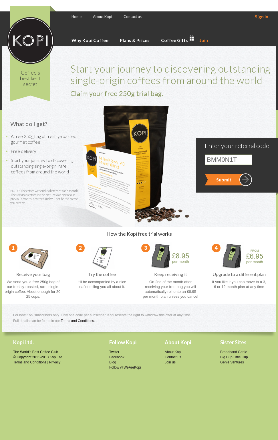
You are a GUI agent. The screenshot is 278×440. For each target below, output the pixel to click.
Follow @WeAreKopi (125, 367)
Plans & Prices (135, 40)
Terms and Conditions (77, 321)
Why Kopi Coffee (90, 40)
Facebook (116, 357)
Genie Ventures (232, 362)
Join (203, 40)
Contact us (133, 16)
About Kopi (102, 16)
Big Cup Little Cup (234, 357)
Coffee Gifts (174, 40)
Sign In (261, 16)
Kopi (30, 40)
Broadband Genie (233, 352)
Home (77, 16)
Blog (112, 362)
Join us (170, 362)
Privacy (54, 362)
